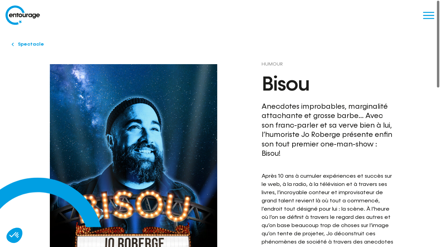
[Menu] (428, 15)
